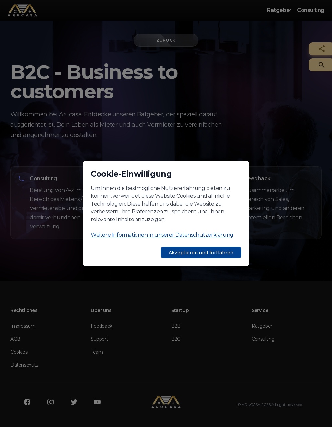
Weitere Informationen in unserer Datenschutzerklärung (162, 235)
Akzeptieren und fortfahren (201, 253)
